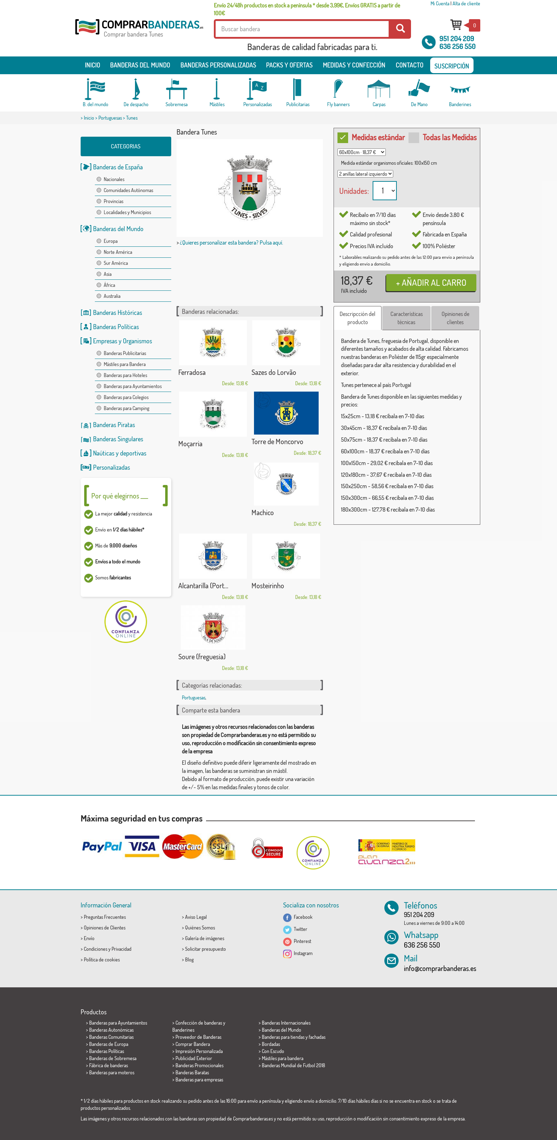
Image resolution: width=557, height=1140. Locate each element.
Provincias (113, 201)
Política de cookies (102, 959)
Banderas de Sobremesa (112, 1058)
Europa (111, 241)
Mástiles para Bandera (125, 364)
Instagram (298, 953)
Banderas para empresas (199, 1079)
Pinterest (297, 941)
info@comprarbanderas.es (440, 968)
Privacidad (121, 949)
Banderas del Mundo (118, 229)
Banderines (183, 1030)
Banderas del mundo (140, 65)
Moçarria (190, 443)
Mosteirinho (268, 585)
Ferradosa (192, 372)
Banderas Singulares (118, 439)
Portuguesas (110, 118)
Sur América (116, 263)
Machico (263, 512)
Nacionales (114, 179)
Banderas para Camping (126, 408)
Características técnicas (406, 318)
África (109, 285)
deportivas (133, 453)
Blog (189, 959)
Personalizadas (111, 467)
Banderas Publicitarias (125, 353)
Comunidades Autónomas (128, 190)
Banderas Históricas (117, 312)
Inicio (92, 65)
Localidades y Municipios (127, 212)
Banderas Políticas (116, 327)
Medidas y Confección (354, 65)
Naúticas (103, 453)
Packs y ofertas (289, 65)
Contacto (409, 65)
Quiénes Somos (200, 927)
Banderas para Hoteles (125, 375)
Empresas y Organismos (122, 341)
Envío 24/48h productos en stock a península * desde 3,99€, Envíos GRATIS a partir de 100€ (307, 9)
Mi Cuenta (440, 3)
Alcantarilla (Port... (203, 585)
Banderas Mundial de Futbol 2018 (293, 1065)
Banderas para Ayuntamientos (133, 386)
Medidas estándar (373, 137)
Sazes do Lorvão (274, 372)
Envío (89, 938)
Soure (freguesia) (202, 656)
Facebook (298, 917)
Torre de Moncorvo (277, 441)
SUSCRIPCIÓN (451, 66)
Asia (108, 274)
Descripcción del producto (357, 318)
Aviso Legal (196, 917)
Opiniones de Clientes (104, 927)
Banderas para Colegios (126, 397)
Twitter (295, 929)
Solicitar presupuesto (205, 949)
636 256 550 (457, 46)
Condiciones (95, 949)
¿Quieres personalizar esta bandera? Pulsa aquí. (231, 242)
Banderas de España (118, 167)
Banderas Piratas (114, 425)
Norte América (118, 252)
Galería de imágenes (204, 938)
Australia (112, 296)
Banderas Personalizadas (218, 65)
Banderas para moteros (111, 1072)
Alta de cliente (466, 3)
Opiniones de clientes (455, 318)
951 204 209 (456, 38)
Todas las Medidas (444, 137)
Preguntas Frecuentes (105, 917)
